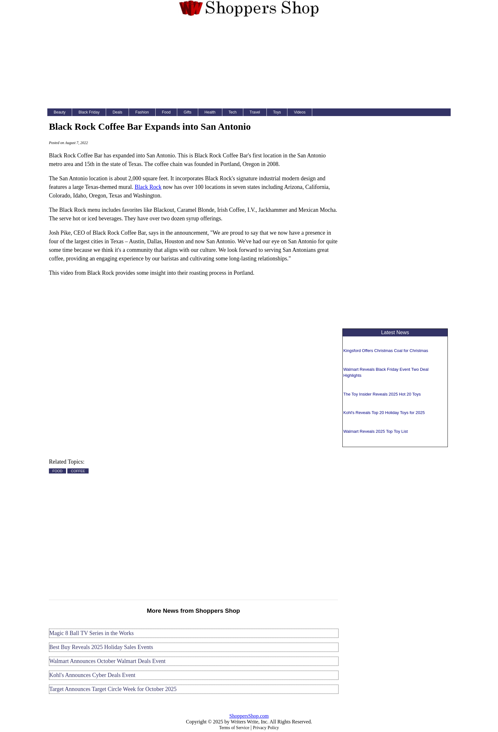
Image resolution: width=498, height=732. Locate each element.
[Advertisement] (249, 64)
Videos (299, 112)
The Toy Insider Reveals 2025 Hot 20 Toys (382, 394)
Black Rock (148, 187)
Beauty (59, 112)
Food (166, 112)
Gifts (188, 112)
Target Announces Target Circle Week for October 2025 (113, 689)
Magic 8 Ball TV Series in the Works (91, 633)
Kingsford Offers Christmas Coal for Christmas (385, 350)
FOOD (57, 471)
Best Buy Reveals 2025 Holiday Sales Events (101, 647)
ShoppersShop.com (249, 716)
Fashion (142, 112)
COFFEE (78, 471)
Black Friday (88, 112)
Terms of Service (234, 727)
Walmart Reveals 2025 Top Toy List (375, 431)
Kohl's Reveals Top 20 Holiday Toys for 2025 (384, 412)
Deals (117, 112)
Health (210, 112)
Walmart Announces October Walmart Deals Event (107, 661)
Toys (277, 112)
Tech (233, 112)
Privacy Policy (266, 727)
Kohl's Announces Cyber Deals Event (92, 675)
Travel (255, 112)
